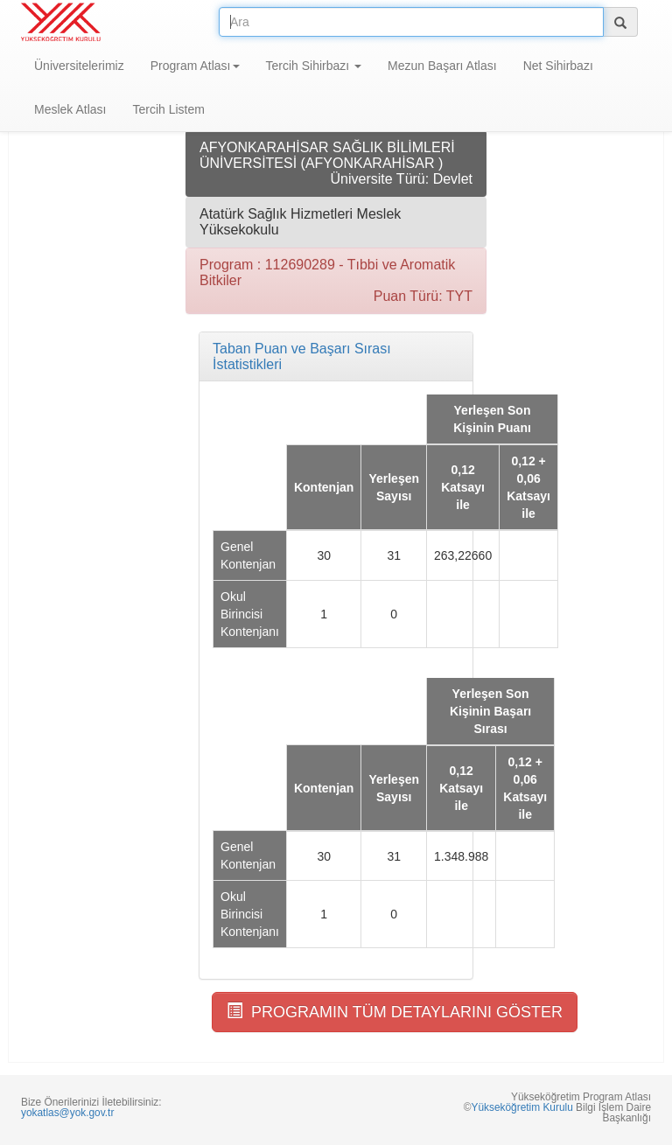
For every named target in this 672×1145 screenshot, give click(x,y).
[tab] (336, 356)
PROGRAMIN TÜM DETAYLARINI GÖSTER (395, 1011)
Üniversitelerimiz (79, 66)
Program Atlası (195, 66)
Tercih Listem (168, 109)
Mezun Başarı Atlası (442, 66)
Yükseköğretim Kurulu (521, 1107)
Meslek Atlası (70, 109)
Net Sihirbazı (558, 66)
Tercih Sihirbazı (314, 66)
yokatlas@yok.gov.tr (67, 1113)
